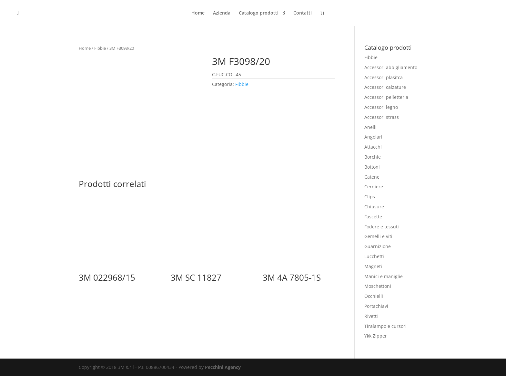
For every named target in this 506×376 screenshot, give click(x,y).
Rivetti (371, 316)
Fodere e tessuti (381, 227)
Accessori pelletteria (386, 97)
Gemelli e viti (378, 236)
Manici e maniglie (383, 276)
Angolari (373, 137)
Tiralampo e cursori (385, 326)
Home (198, 13)
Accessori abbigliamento (390, 67)
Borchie (372, 157)
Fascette (373, 217)
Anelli (370, 127)
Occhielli (373, 296)
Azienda (221, 13)
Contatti (302, 13)
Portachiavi (376, 306)
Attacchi (373, 147)
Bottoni (372, 167)
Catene (372, 177)
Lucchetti (374, 256)
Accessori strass (381, 117)
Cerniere (373, 186)
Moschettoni (377, 286)
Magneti (373, 266)
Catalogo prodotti (258, 13)
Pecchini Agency (223, 367)
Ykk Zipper (375, 336)
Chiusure (374, 207)
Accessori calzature (385, 87)
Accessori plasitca (383, 77)
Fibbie (100, 48)
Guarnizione (377, 246)
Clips (369, 196)
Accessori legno (381, 107)
